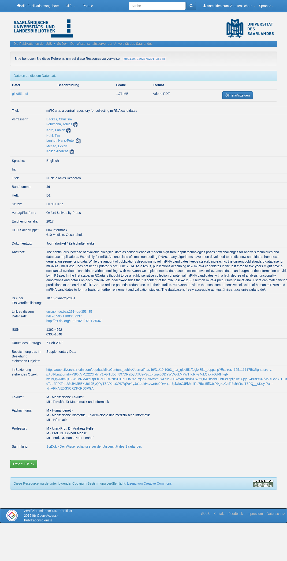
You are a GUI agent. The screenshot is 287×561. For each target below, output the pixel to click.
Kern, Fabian (55, 130)
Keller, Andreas (57, 151)
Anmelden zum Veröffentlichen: (229, 6)
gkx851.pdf (20, 94)
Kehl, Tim (53, 135)
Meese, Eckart (56, 146)
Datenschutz (276, 514)
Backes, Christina (59, 119)
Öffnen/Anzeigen (237, 95)
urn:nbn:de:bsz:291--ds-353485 (69, 311)
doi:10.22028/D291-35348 (144, 59)
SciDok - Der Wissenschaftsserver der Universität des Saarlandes (105, 43)
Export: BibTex (23, 464)
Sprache (266, 6)
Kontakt (218, 514)
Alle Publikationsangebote (38, 6)
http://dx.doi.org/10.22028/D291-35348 (74, 321)
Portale (88, 6)
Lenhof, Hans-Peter (60, 140)
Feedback (235, 514)
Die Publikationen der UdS (33, 43)
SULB (205, 514)
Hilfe (71, 6)
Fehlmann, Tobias (59, 124)
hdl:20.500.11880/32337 (64, 316)
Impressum (255, 514)
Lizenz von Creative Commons (149, 483)
